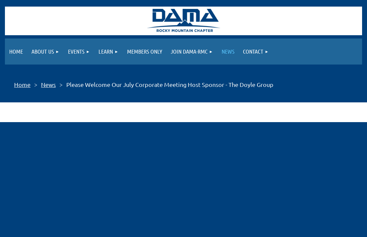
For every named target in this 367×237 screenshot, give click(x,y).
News (48, 84)
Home (22, 84)
